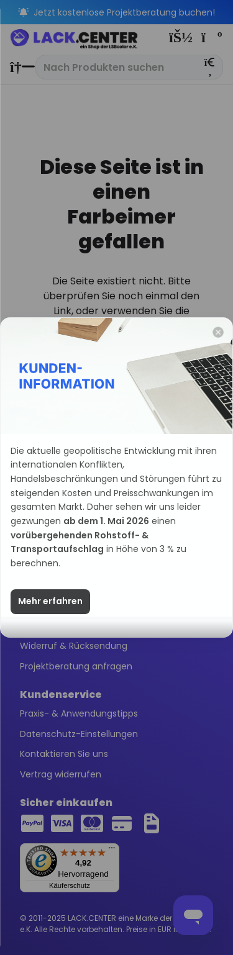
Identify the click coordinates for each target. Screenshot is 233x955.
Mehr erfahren (50, 601)
